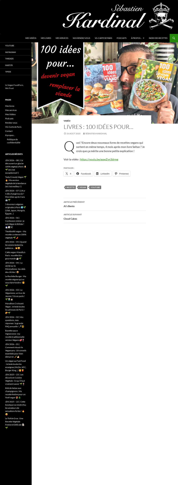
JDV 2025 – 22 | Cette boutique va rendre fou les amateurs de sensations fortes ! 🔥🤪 (15, 408)
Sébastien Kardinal (96, 133)
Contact (9, 131)
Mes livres (46, 38)
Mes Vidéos (30, 38)
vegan (82, 187)
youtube (95, 187)
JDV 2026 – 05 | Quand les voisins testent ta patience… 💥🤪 (15, 244)
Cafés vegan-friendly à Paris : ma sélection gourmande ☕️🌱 (15, 255)
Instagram (10, 52)
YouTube (9, 45)
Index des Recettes (158, 38)
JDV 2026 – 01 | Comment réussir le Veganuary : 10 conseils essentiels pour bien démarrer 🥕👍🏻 (15, 350)
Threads (9, 58)
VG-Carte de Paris (103, 38)
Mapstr (9, 65)
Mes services (62, 38)
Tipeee (8, 72)
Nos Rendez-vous (81, 38)
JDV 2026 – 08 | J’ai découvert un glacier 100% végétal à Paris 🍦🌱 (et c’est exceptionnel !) (15, 166)
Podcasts (122, 38)
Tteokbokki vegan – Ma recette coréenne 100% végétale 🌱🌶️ (15, 234)
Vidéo (67, 120)
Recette (71, 187)
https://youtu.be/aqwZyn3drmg (99, 159)
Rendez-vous (11, 122)
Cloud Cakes (105, 216)
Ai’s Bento (105, 204)
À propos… (136, 38)
